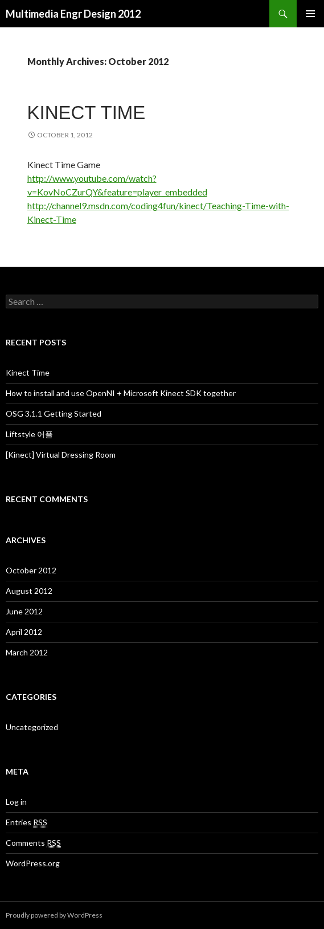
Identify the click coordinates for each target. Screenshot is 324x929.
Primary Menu (310, 13)
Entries (26, 822)
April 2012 (24, 632)
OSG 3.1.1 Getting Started (53, 413)
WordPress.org (33, 863)
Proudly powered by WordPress (54, 915)
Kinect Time (86, 112)
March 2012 (27, 652)
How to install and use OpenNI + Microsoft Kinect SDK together (121, 393)
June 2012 (24, 611)
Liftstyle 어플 (29, 434)
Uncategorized (32, 727)
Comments (33, 843)
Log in (16, 801)
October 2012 (31, 570)
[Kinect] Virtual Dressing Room (61, 454)
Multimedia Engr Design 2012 (73, 13)
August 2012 (29, 591)
